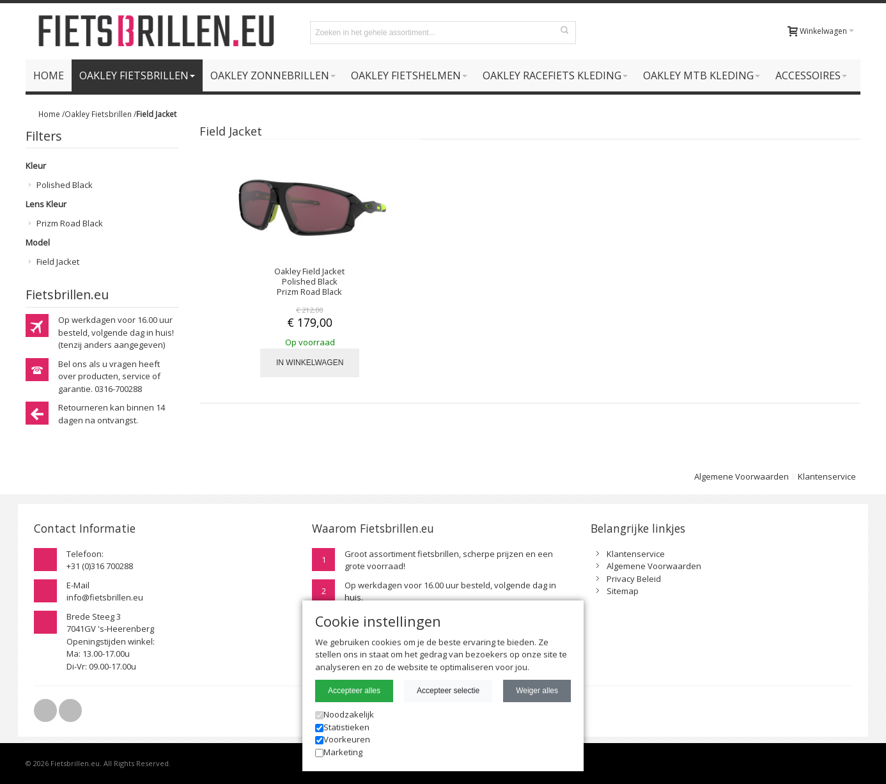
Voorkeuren (342, 739)
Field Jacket (57, 261)
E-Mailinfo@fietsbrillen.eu (104, 591)
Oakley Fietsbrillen (98, 114)
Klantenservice (827, 476)
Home (49, 114)
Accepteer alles (354, 690)
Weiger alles (537, 690)
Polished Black (64, 185)
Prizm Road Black (69, 223)
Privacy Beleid (634, 578)
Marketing (338, 752)
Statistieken (342, 727)
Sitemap (623, 591)
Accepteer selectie (448, 690)
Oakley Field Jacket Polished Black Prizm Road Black (309, 281)
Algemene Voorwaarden (741, 476)
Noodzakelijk (344, 714)
